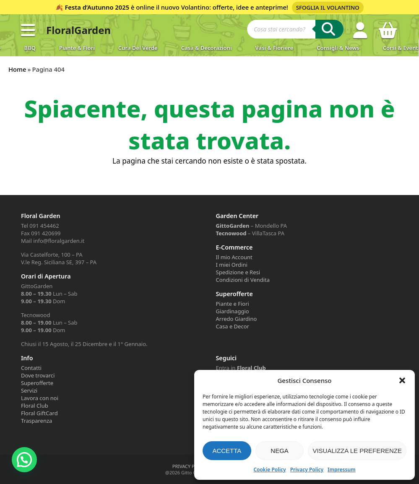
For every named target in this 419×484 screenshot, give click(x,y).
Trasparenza (36, 420)
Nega (280, 450)
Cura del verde (138, 48)
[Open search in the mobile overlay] (295, 30)
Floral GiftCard (39, 413)
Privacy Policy (306, 469)
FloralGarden (78, 30)
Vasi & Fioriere (274, 48)
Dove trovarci (38, 375)
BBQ (30, 48)
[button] (402, 380)
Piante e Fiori (232, 303)
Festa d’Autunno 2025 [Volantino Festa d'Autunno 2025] (97, 7)
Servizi (29, 390)
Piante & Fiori (77, 48)
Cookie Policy (269, 469)
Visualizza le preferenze (357, 450)
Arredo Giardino (236, 319)
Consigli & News (338, 48)
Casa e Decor (232, 326)
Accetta (226, 450)
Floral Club (34, 405)
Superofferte (37, 383)
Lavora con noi (39, 398)
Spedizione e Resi (238, 272)
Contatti (31, 368)
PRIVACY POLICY (190, 466)
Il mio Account (234, 257)
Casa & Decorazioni (206, 48)
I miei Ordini (231, 264)
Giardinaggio (232, 311)
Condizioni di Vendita (243, 280)
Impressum (341, 469)
